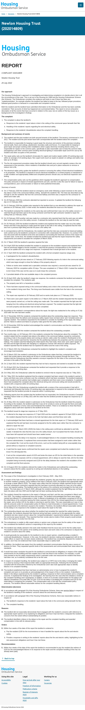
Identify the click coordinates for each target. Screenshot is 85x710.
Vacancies (48, 683)
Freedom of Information (32, 686)
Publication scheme (30, 689)
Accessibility (6, 680)
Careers (47, 680)
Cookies (4, 683)
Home (3, 14)
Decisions (11, 14)
